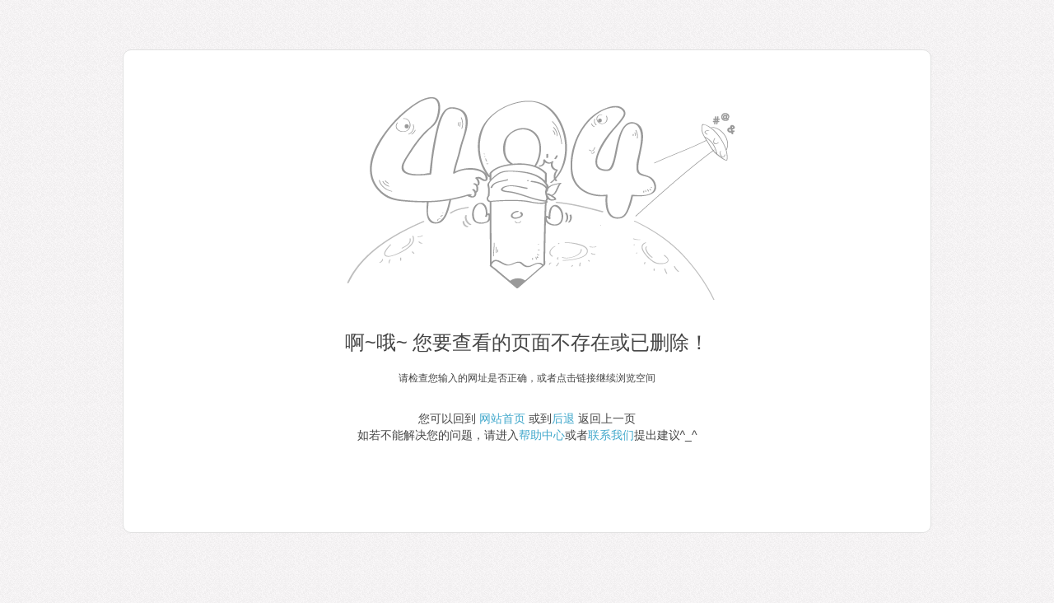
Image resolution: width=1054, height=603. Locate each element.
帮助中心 (542, 435)
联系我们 (611, 435)
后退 (563, 418)
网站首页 (502, 418)
